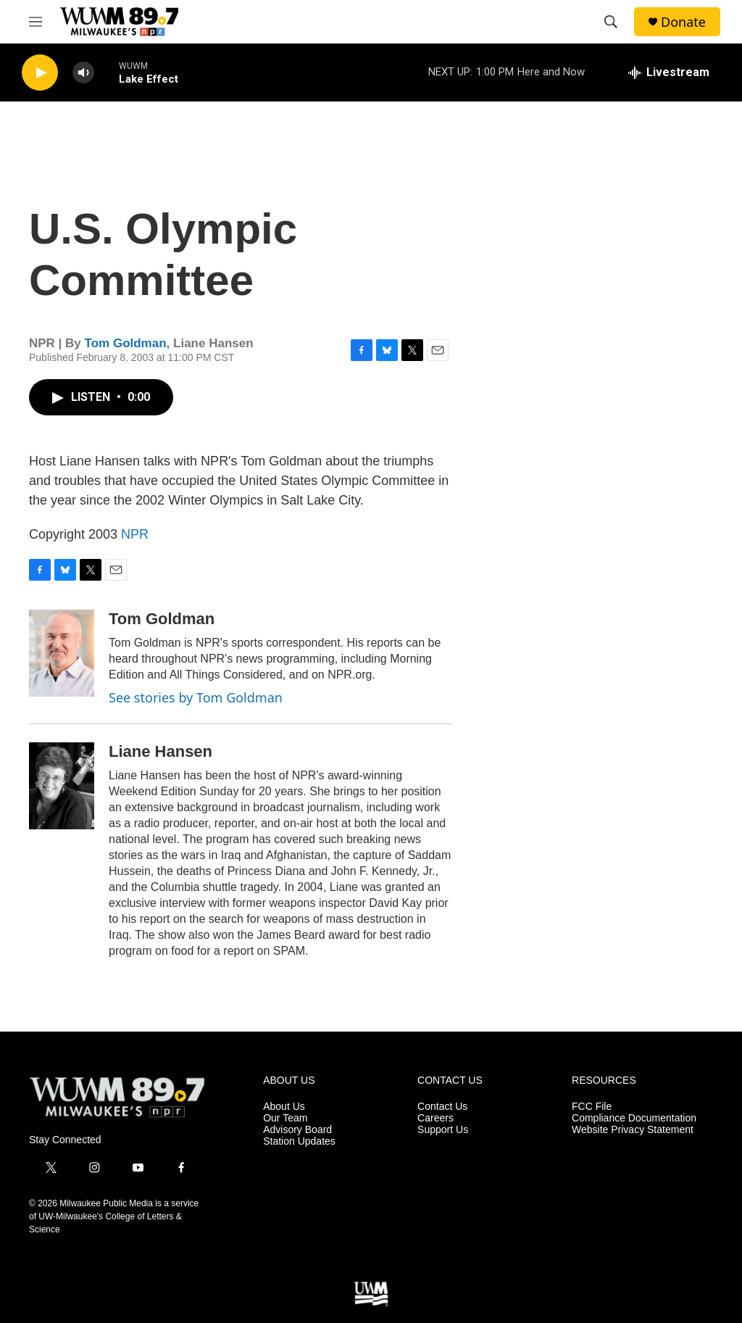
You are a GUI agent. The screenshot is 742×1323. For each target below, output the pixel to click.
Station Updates (299, 1141)
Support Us (442, 1129)
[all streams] (668, 72)
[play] (39, 73)
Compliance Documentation (634, 1118)
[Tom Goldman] (61, 653)
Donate (683, 22)
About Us (284, 1106)
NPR (135, 534)
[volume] (83, 73)
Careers (435, 1118)
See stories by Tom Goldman (196, 697)
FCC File (592, 1106)
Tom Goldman (126, 343)
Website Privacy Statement (632, 1129)
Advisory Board (297, 1129)
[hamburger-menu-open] (35, 21)
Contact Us (442, 1106)
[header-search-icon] (611, 21)
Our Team (285, 1118)
